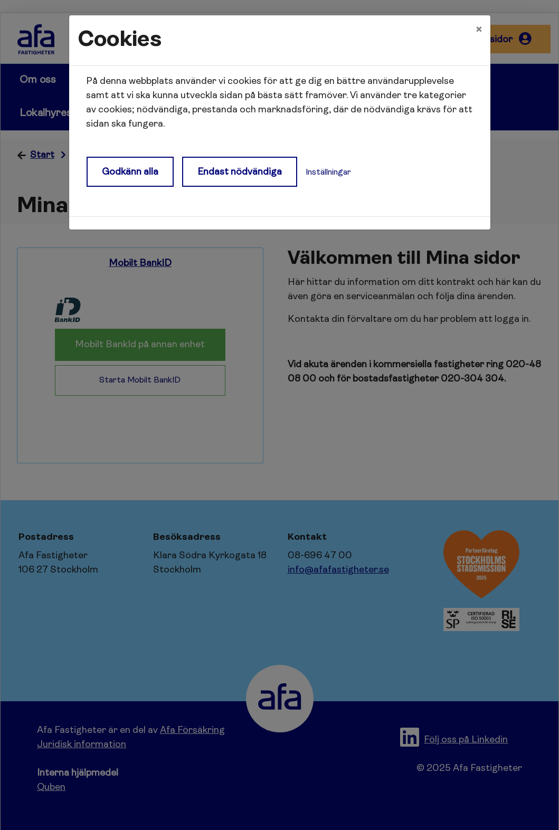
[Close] (478, 30)
